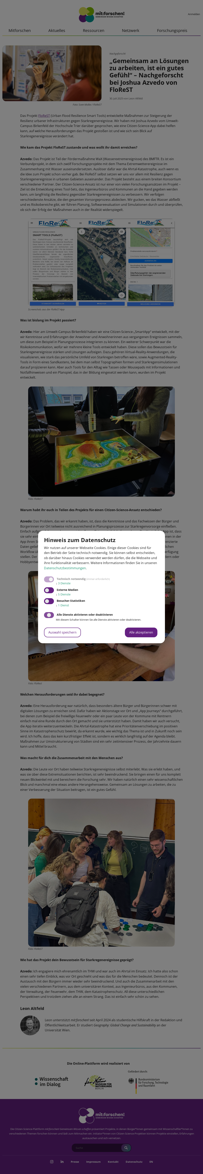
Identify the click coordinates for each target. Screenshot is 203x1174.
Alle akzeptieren (141, 632)
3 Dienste (63, 583)
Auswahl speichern (62, 632)
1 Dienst (62, 605)
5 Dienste (63, 594)
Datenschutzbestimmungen (65, 568)
